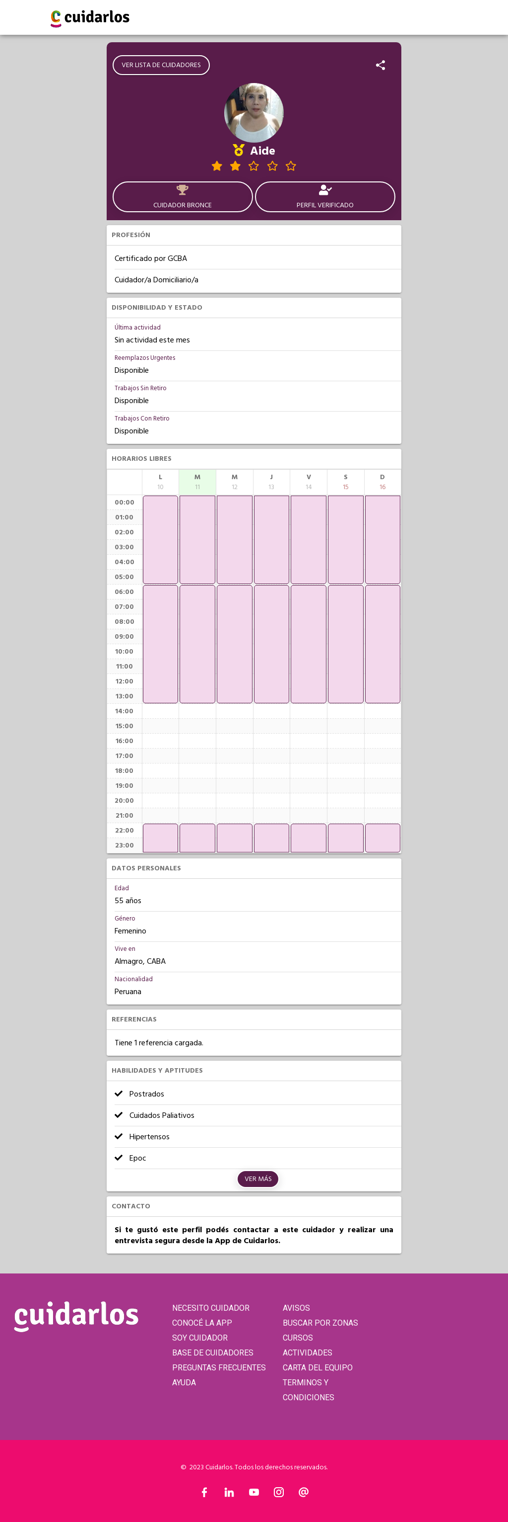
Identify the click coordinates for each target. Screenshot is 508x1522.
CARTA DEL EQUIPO (318, 1367)
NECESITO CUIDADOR (211, 1308)
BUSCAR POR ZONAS (320, 1323)
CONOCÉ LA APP (202, 1323)
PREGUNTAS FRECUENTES (219, 1367)
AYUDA (184, 1382)
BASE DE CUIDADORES (213, 1352)
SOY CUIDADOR (200, 1338)
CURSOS (298, 1338)
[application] (161, 540)
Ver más (258, 1179)
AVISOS (296, 1308)
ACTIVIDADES (307, 1352)
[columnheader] (161, 482)
